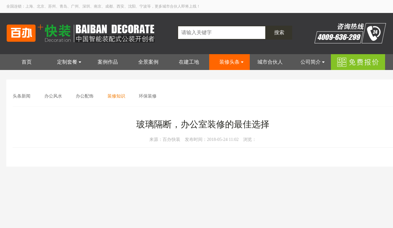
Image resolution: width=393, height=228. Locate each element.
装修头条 (229, 62)
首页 (27, 62)
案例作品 (108, 62)
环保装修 (148, 96)
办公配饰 (84, 96)
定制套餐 (67, 62)
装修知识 (116, 96)
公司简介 (310, 62)
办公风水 (53, 96)
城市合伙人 (270, 62)
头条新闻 (21, 96)
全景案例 (148, 62)
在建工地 (189, 62)
